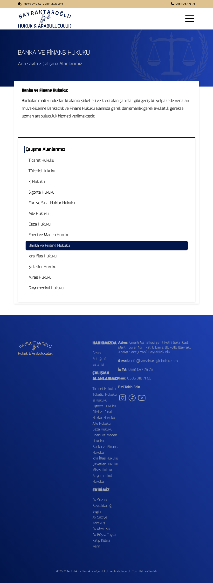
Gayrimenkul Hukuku (45, 288)
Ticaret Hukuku (41, 160)
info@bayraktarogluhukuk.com (43, 4)
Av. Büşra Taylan (104, 534)
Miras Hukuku (39, 277)
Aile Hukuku (38, 213)
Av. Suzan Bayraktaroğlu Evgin (103, 506)
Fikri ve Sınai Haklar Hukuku (51, 202)
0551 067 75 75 (185, 4)
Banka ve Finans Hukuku (49, 245)
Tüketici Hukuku (41, 171)
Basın (96, 353)
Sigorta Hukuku (41, 192)
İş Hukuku (36, 181)
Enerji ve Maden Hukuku (48, 234)
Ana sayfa (28, 64)
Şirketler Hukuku (42, 266)
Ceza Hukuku (39, 224)
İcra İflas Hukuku (42, 256)
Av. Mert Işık (101, 529)
